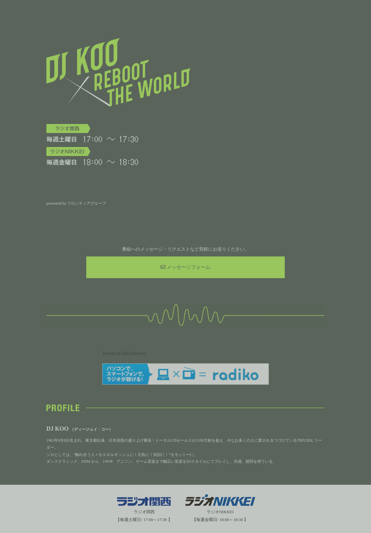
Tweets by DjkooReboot (124, 353)
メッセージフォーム (185, 267)
